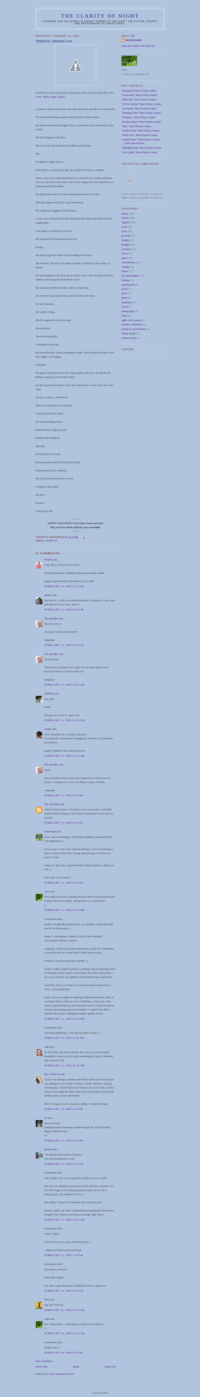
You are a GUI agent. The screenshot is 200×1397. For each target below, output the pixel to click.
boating (125, 280)
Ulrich (124, 306)
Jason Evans (133, 40)
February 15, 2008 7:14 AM (63, 1163)
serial (124, 226)
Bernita (48, 1149)
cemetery (126, 249)
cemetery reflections (131, 324)
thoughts (125, 244)
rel (45, 1117)
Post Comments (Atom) (62, 1373)
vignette (51, 541)
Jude (46, 1046)
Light (53, 96)
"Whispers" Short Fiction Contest (138, 117)
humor (124, 271)
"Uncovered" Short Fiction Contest (139, 95)
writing (125, 266)
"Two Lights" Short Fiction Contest (139, 152)
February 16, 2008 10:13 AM (64, 1310)
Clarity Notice (128, 333)
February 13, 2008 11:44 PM (64, 1037)
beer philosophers (130, 275)
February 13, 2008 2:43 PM (63, 822)
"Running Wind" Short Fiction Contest (141, 112)
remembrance (128, 262)
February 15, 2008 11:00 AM (64, 1219)
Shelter (46, 96)
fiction (124, 217)
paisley (48, 595)
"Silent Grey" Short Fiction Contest (139, 135)
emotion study (128, 337)
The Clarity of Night (100, 16)
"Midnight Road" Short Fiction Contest (141, 147)
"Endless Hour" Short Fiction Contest (140, 130)
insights (125, 240)
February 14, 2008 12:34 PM (64, 1065)
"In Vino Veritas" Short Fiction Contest (141, 104)
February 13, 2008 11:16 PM (64, 909)
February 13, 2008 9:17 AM (63, 586)
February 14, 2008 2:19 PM (63, 1108)
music (124, 293)
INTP (124, 297)
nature (124, 257)
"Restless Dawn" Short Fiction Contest (141, 121)
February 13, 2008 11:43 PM (64, 1018)
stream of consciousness (133, 328)
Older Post (110, 1366)
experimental (128, 284)
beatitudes (126, 302)
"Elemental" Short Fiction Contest (138, 90)
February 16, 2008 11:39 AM (64, 1333)
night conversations (131, 320)
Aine (46, 891)
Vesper (47, 728)
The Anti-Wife (51, 804)
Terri (46, 1299)
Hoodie (48, 559)
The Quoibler (51, 618)
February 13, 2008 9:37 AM (63, 645)
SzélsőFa (49, 693)
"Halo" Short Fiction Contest (136, 126)
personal (125, 235)
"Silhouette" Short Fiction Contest (138, 99)
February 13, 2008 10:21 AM (64, 684)
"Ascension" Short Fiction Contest (138, 108)
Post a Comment (44, 1361)
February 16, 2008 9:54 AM (63, 1290)
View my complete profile (138, 46)
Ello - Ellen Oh (52, 1074)
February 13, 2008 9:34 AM (63, 609)
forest (124, 253)
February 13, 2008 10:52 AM (64, 720)
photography (127, 311)
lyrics (124, 231)
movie (124, 288)
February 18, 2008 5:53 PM (63, 1352)
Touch (61, 96)
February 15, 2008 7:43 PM (63, 1255)
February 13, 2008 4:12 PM (63, 882)
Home (76, 1366)
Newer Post (41, 1366)
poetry (124, 213)
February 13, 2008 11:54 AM (64, 755)
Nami (124, 315)
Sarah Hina (50, 831)
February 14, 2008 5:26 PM (63, 1140)
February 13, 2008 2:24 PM (63, 795)
